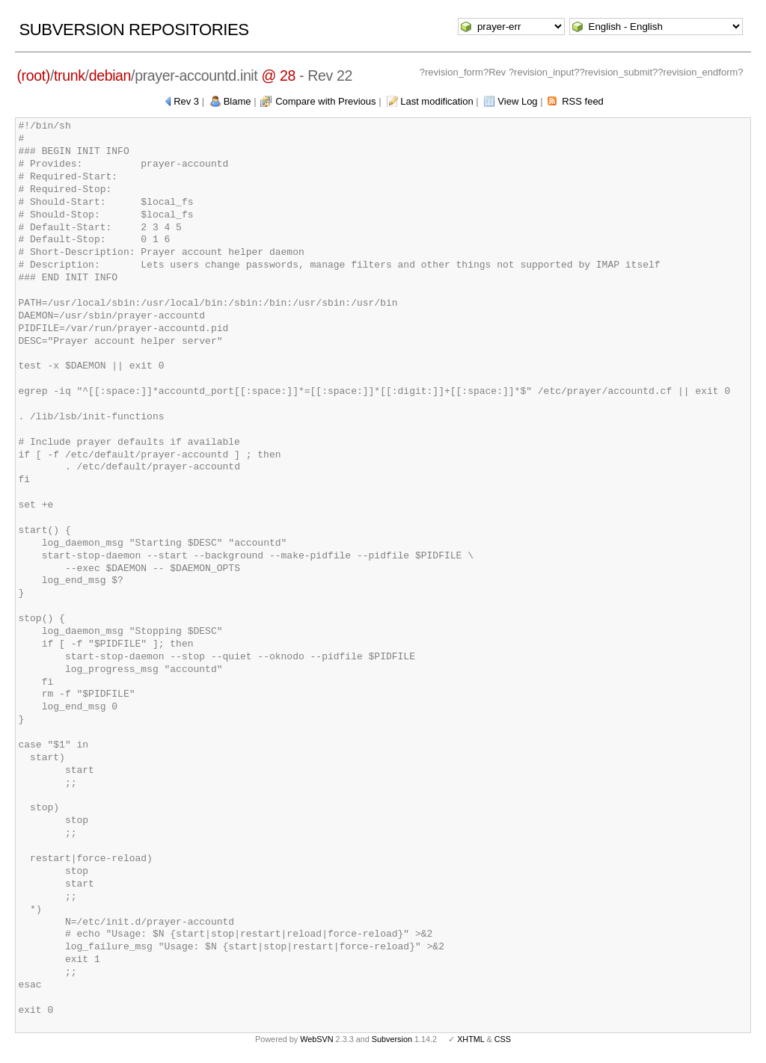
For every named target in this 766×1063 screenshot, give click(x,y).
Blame (237, 101)
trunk (69, 75)
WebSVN (316, 1039)
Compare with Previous (325, 101)
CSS (502, 1039)
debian (110, 75)
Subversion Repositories (133, 29)
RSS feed (583, 101)
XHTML (470, 1039)
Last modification (437, 101)
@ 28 (279, 75)
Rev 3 (186, 101)
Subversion (392, 1039)
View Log (517, 101)
